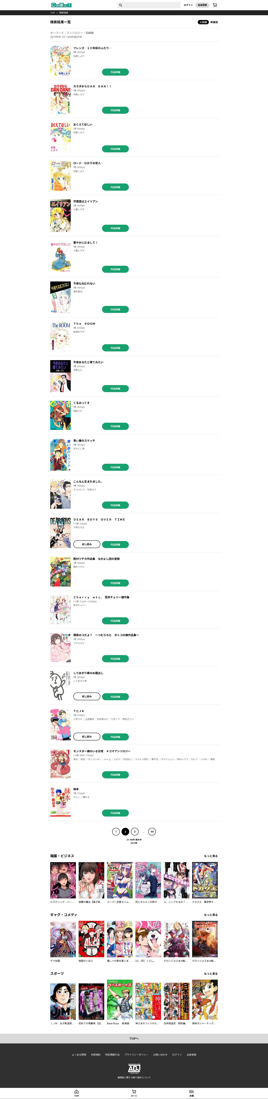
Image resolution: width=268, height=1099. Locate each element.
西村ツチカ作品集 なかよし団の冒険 (96, 559)
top (52, 12)
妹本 (76, 789)
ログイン (188, 5)
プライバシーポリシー (136, 1054)
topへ (134, 1038)
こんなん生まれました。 (88, 481)
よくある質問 (79, 1054)
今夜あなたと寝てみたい (88, 362)
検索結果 (63, 12)
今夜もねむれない (84, 283)
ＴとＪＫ (78, 711)
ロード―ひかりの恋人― (88, 163)
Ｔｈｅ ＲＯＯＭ (84, 323)
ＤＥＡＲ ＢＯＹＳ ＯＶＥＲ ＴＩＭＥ (99, 519)
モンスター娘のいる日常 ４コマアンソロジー (102, 751)
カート (134, 1096)
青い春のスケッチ (84, 440)
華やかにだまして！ (85, 242)
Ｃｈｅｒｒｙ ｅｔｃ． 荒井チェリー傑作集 (101, 597)
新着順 (214, 22)
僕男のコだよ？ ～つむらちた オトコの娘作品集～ (106, 635)
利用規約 (95, 1054)
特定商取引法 (112, 1054)
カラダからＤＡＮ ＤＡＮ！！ (92, 86)
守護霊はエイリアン (85, 201)
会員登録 (202, 5)
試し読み (87, 544)
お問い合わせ (160, 1054)
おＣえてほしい (82, 124)
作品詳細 (115, 72)
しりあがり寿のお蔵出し (88, 673)
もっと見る (211, 856)
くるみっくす (81, 403)
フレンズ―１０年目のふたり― (92, 48)
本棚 (192, 1096)
